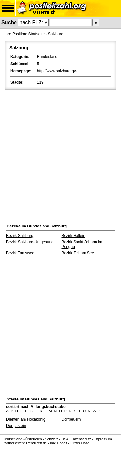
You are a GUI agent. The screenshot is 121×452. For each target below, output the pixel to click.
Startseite (36, 34)
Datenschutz (81, 439)
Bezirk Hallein (73, 235)
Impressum (103, 439)
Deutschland (12, 439)
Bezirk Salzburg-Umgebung (30, 242)
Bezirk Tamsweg (20, 253)
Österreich (33, 439)
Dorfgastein (16, 425)
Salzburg (55, 34)
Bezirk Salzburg (19, 235)
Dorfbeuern (71, 419)
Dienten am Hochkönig (25, 419)
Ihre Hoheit (58, 443)
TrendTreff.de (36, 443)
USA (64, 439)
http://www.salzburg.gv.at (58, 71)
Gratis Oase (79, 443)
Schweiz (51, 439)
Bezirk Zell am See (78, 253)
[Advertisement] (60, 155)
